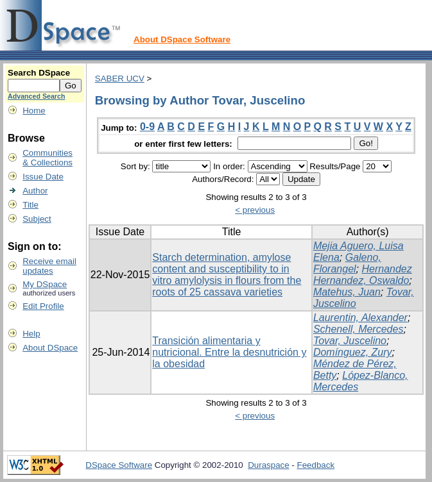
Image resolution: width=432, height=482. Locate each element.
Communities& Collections (47, 157)
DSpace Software (118, 465)
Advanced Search (36, 96)
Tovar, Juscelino (349, 340)
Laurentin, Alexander (360, 317)
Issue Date (43, 176)
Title (30, 205)
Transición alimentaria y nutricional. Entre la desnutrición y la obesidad (229, 352)
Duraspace (268, 465)
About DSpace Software (182, 39)
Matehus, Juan (347, 292)
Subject (36, 219)
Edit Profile (43, 306)
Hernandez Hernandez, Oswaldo (362, 274)
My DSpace (44, 284)
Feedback (316, 465)
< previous (255, 210)
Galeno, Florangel (347, 263)
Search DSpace (39, 73)
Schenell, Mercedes (358, 329)
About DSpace (50, 348)
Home (34, 110)
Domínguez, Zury (352, 352)
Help (31, 333)
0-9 (147, 126)
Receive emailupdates (49, 266)
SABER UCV (119, 78)
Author (35, 190)
